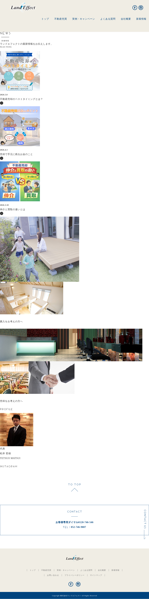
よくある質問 (107, 19)
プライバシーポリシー (74, 575)
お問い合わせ (53, 575)
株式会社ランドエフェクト (70, 596)
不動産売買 (60, 19)
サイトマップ (96, 575)
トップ (45, 19)
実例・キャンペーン (83, 19)
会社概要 (126, 19)
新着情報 (141, 19)
